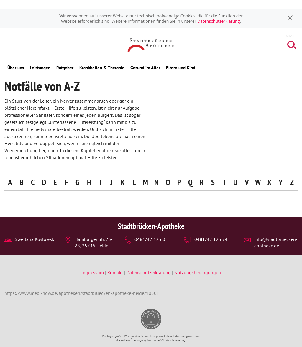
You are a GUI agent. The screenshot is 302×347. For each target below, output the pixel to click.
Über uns (15, 67)
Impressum (93, 272)
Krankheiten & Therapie (101, 67)
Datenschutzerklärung (218, 21)
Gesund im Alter (145, 67)
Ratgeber (64, 67)
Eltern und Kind (180, 67)
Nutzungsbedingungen (197, 272)
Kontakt (115, 272)
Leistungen (40, 67)
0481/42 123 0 (149, 239)
